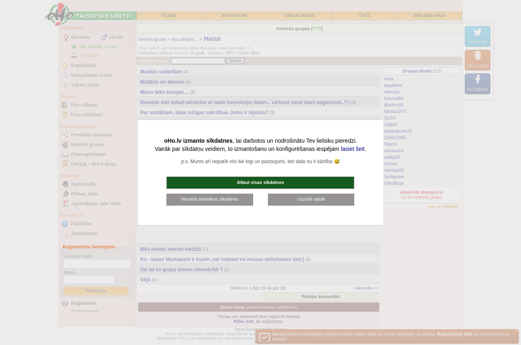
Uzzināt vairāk (311, 199)
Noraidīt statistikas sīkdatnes (209, 199)
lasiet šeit (352, 149)
